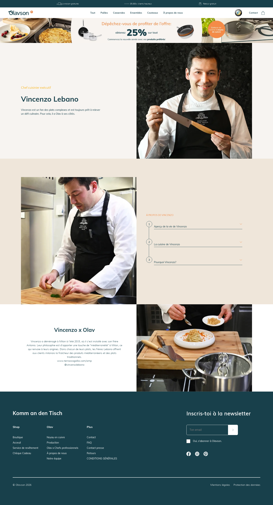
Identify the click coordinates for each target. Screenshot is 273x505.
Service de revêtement (25, 448)
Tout (92, 12)
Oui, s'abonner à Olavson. (207, 441)
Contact (253, 12)
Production (53, 442)
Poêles (104, 12)
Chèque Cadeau (22, 453)
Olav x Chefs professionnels (62, 448)
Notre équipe (54, 458)
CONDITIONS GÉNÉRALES (102, 458)
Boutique (18, 437)
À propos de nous (173, 12)
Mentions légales (220, 484)
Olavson (20, 484)
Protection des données (246, 484)
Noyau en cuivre (56, 437)
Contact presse (95, 448)
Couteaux (152, 12)
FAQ (89, 442)
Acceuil (17, 442)
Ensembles (136, 12)
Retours (91, 453)
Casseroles (119, 12)
